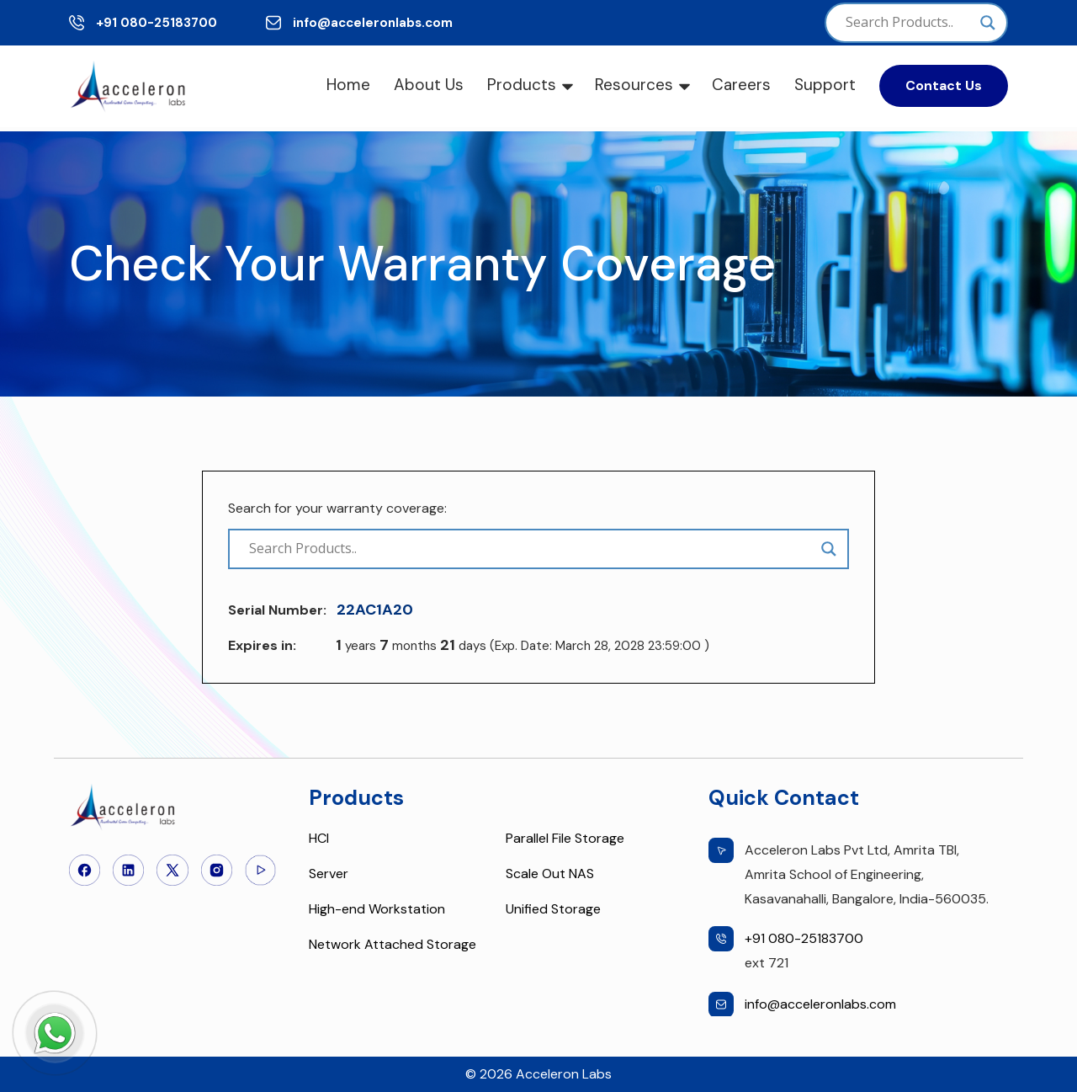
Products (521, 84)
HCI (319, 838)
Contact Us (943, 85)
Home (348, 84)
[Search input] (909, 23)
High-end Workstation (377, 909)
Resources (634, 84)
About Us (429, 84)
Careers (741, 84)
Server (328, 873)
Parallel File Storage (565, 838)
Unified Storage (553, 909)
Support (825, 84)
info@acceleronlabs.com (373, 22)
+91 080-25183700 (156, 22)
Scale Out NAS (550, 873)
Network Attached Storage (392, 944)
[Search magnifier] (988, 23)
